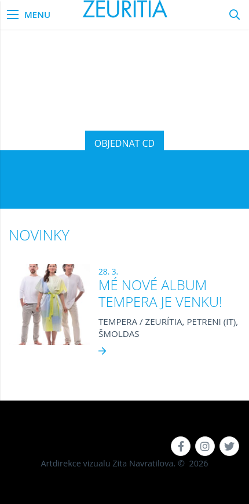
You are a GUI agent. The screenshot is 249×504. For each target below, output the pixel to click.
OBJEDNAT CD (124, 143)
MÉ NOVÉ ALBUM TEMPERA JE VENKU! (160, 294)
